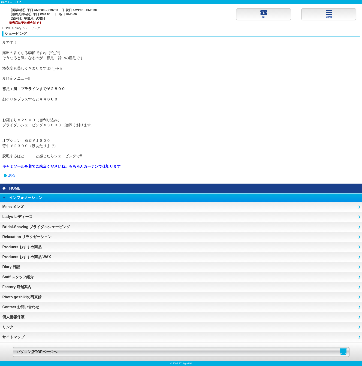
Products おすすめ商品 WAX (26, 257)
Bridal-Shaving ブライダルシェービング (36, 227)
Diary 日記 (11, 267)
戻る (11, 175)
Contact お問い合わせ (20, 307)
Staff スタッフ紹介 (18, 277)
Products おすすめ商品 (22, 247)
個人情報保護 (13, 317)
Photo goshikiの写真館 (22, 297)
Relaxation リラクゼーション (26, 237)
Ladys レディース (17, 217)
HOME (6, 28)
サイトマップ (13, 337)
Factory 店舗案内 (16, 287)
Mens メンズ (13, 207)
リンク (7, 327)
